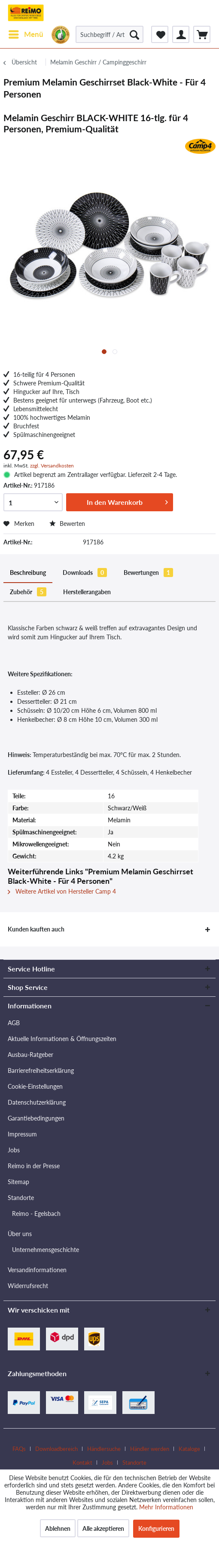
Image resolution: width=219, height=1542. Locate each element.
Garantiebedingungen (36, 1118)
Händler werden (149, 1448)
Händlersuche (104, 1448)
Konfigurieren (156, 1528)
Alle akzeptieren (103, 1528)
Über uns (20, 1233)
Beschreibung (28, 572)
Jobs (14, 1150)
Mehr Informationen (166, 1507)
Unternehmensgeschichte (45, 1249)
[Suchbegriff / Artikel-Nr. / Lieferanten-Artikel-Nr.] (109, 34)
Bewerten (67, 523)
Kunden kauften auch (36, 929)
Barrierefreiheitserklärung (41, 1070)
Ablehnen (57, 1528)
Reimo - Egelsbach (36, 1213)
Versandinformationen (37, 1269)
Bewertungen (148, 572)
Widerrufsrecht (28, 1285)
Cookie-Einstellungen (35, 1086)
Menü (26, 33)
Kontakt (82, 1462)
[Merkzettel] (159, 34)
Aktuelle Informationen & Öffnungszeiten (62, 1038)
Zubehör (28, 591)
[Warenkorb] (201, 34)
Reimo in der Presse (34, 1165)
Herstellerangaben (87, 591)
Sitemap (18, 1181)
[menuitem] (25, 34)
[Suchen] (134, 34)
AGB (14, 1022)
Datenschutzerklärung (37, 1102)
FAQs (19, 1448)
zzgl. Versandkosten (52, 465)
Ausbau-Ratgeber (30, 1054)
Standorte (21, 1197)
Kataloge (189, 1448)
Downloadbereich (56, 1448)
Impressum (22, 1134)
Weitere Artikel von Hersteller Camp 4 (62, 891)
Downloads (85, 572)
